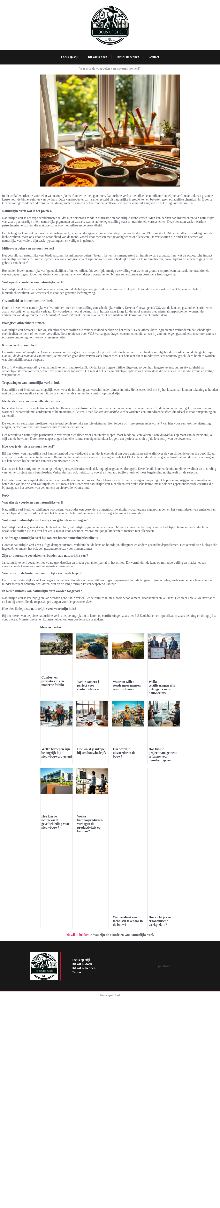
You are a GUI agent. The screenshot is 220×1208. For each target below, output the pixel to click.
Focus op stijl (69, 56)
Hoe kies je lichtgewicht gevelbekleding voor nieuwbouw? (55, 1124)
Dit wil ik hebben (128, 56)
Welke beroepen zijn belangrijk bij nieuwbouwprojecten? (57, 954)
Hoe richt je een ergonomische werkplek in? (160, 1122)
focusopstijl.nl (110, 1204)
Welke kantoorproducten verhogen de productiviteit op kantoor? (90, 1126)
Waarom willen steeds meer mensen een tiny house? (127, 786)
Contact (154, 56)
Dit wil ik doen (97, 56)
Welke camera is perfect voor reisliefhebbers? (88, 685)
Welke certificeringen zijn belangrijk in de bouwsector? (162, 788)
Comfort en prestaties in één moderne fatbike (53, 681)
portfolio (164, 1175)
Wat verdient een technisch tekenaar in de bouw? (128, 1122)
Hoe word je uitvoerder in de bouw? (124, 954)
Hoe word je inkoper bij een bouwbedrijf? (91, 952)
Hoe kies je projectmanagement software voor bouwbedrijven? (163, 956)
